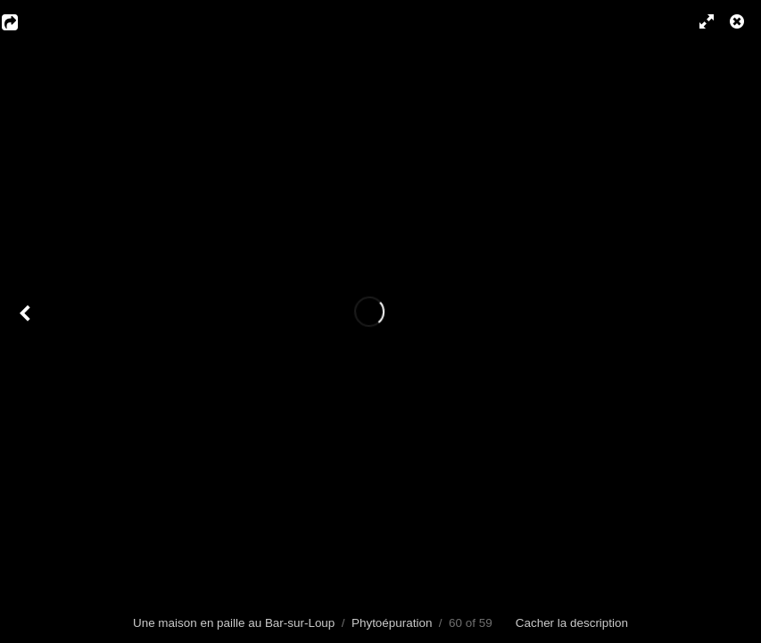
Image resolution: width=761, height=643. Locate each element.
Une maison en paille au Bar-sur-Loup (234, 623)
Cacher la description (572, 623)
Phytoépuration (392, 623)
